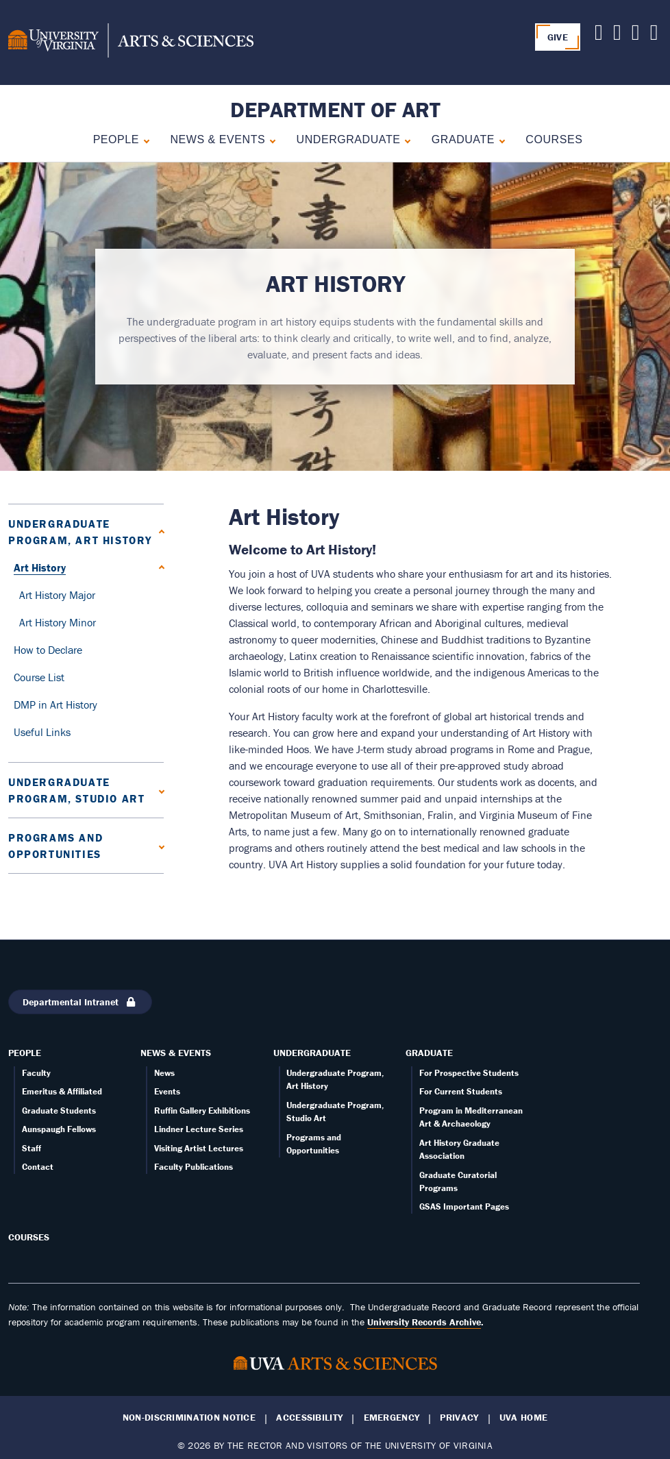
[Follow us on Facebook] (636, 35)
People (116, 139)
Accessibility (309, 1417)
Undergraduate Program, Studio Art (76, 790)
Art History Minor (57, 622)
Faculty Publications (193, 1167)
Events (167, 1091)
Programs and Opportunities (55, 846)
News (164, 1073)
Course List (39, 677)
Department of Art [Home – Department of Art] (335, 109)
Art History (40, 567)
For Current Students (460, 1091)
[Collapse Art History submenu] (158, 567)
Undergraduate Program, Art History (80, 532)
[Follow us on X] (599, 35)
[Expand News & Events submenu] (269, 139)
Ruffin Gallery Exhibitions (202, 1110)
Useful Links (42, 732)
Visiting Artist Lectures (198, 1148)
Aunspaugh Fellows (59, 1129)
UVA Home (523, 1417)
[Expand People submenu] (143, 139)
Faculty (36, 1073)
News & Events (217, 139)
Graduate (463, 139)
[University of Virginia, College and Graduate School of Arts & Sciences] (130, 42)
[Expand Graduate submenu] (499, 139)
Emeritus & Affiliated (62, 1091)
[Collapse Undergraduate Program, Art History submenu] (158, 531)
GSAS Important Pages (464, 1206)
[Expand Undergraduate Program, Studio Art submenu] (158, 789)
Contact (37, 1167)
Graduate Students (59, 1110)
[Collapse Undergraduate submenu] (404, 139)
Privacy (459, 1417)
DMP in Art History (55, 704)
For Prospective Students (469, 1073)
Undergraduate (349, 139)
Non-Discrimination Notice (189, 1417)
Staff (31, 1148)
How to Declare (48, 650)
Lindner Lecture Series (198, 1129)
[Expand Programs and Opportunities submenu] (158, 845)
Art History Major (57, 595)
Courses (553, 139)
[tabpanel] (335, 316)
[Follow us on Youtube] (617, 35)
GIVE (557, 37)
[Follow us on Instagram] (654, 35)
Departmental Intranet (80, 1002)
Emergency (392, 1417)
